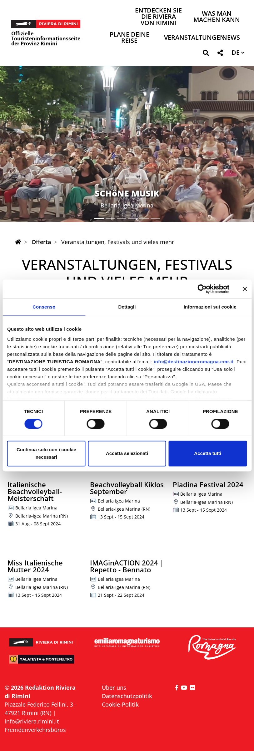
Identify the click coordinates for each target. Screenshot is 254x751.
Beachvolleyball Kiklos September (127, 488)
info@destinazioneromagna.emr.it (194, 361)
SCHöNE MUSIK (127, 193)
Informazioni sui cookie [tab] (210, 306)
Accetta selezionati (127, 453)
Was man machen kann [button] (216, 17)
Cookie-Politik (120, 704)
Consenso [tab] (43, 306)
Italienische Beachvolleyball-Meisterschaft (34, 491)
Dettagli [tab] (127, 306)
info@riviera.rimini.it (32, 721)
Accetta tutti (207, 453)
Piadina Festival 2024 (208, 484)
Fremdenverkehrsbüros (35, 729)
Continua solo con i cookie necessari (46, 453)
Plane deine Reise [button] (129, 38)
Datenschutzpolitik (127, 696)
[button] (205, 54)
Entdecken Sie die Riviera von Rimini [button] (158, 17)
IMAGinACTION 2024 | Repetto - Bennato (127, 566)
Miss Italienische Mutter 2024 (35, 566)
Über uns (114, 687)
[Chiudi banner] (244, 289)
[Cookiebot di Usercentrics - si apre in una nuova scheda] (202, 289)
